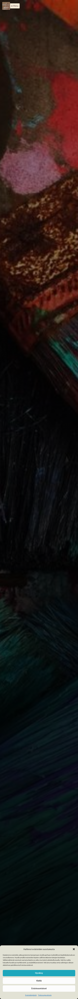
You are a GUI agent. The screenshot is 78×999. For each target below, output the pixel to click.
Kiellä (39, 980)
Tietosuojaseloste (45, 995)
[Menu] (6, 6)
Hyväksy (39, 973)
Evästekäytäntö (31, 995)
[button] (73, 949)
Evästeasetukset (39, 988)
